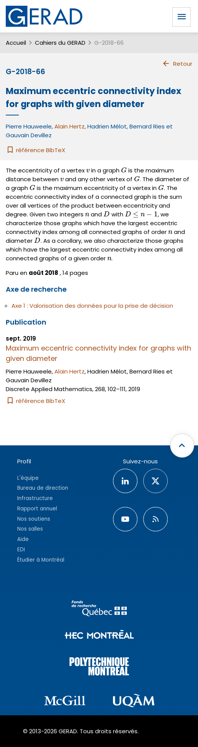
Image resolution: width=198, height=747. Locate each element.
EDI (21, 549)
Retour (177, 63)
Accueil (16, 43)
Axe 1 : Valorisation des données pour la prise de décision (92, 306)
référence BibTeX (35, 150)
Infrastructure (35, 498)
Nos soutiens (33, 519)
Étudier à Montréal (40, 559)
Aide (23, 539)
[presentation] (88, 170)
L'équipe (28, 478)
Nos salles (30, 529)
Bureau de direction (42, 488)
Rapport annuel (37, 508)
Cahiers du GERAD (60, 43)
